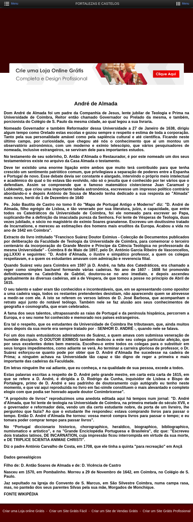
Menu (14, 3)
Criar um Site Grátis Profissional (166, 511)
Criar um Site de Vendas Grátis (115, 511)
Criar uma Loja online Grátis (23, 511)
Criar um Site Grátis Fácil (68, 511)
